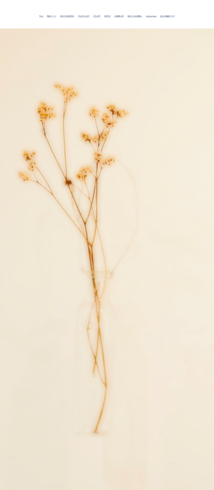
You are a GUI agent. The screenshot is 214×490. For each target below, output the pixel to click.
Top (41, 16)
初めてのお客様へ (134, 16)
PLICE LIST (84, 16)
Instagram (151, 16)
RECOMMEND (67, 16)
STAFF (96, 16)
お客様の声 (119, 16)
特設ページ (51, 16)
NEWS (107, 16)
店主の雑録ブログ (167, 16)
